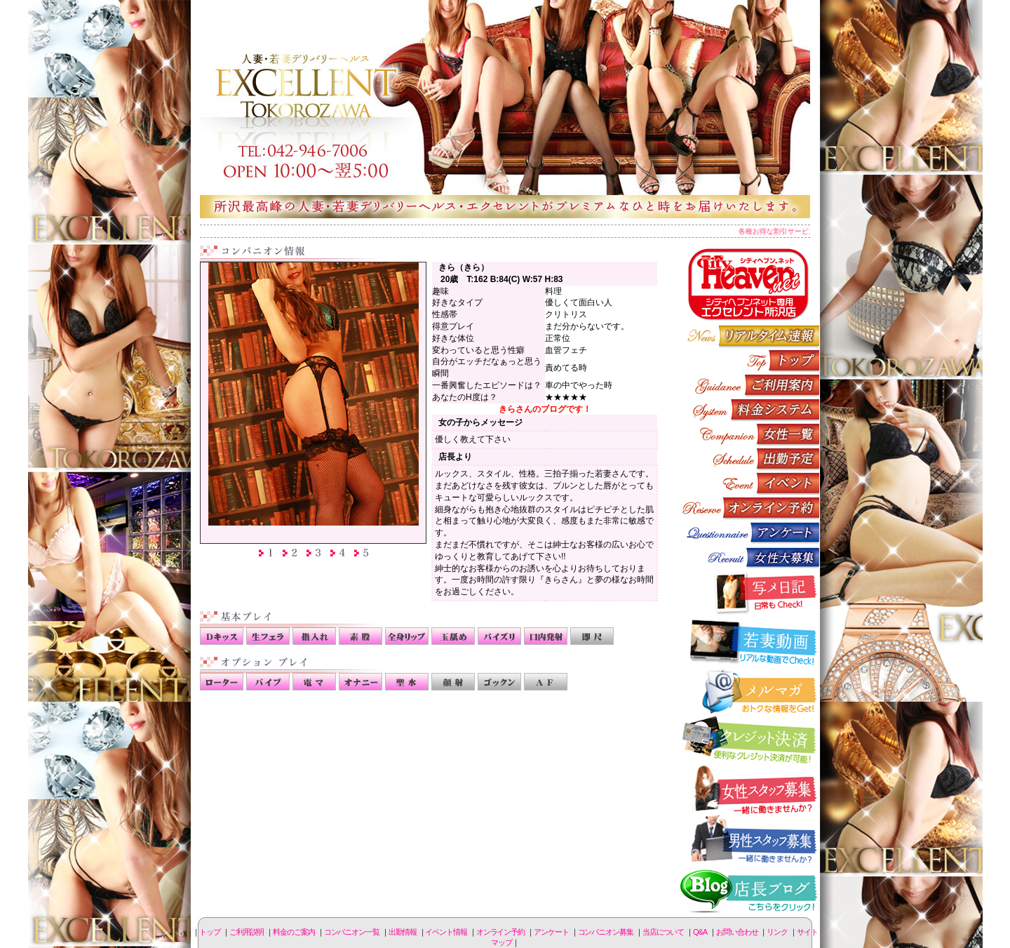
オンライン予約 (749, 507)
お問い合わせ (737, 932)
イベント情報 (749, 483)
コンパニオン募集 (749, 557)
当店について (663, 932)
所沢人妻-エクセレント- (505, 109)
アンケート (749, 532)
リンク (777, 932)
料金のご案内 (749, 409)
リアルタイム (749, 335)
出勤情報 (749, 458)
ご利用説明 (749, 385)
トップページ (749, 360)
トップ (209, 932)
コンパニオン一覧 (749, 434)
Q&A (700, 932)
